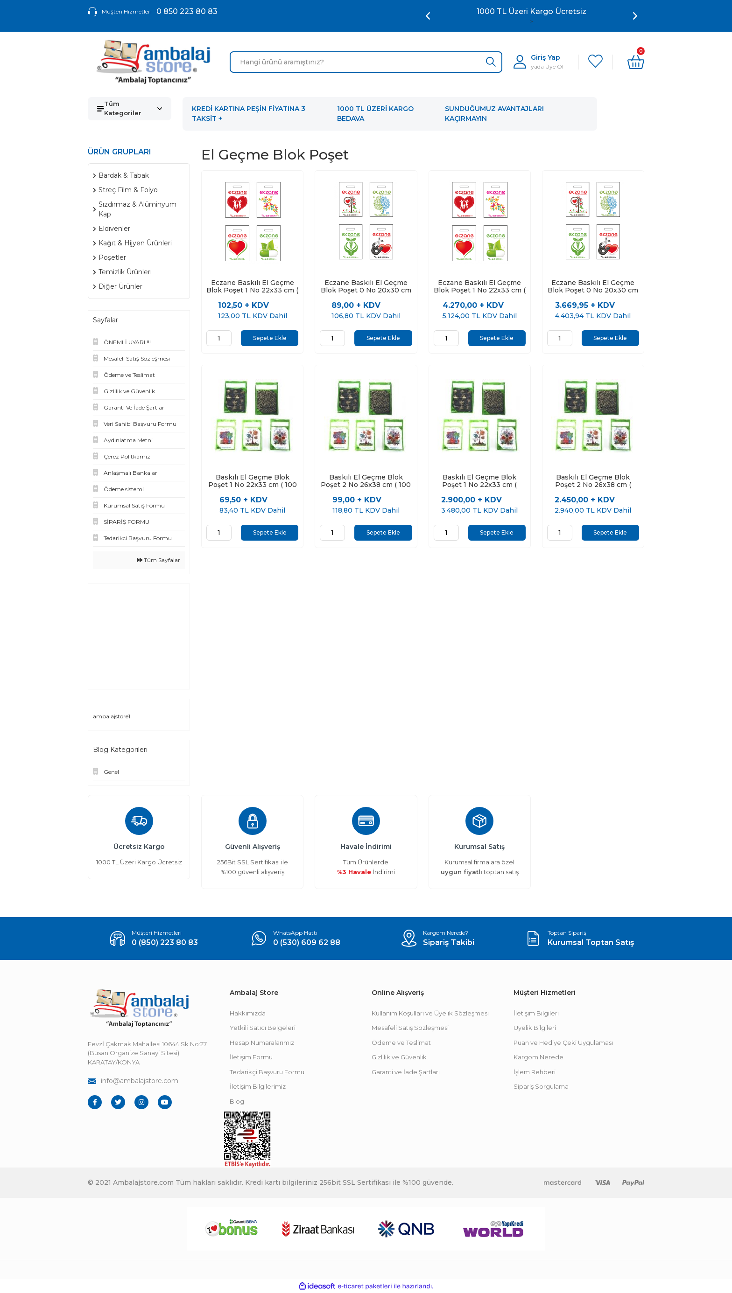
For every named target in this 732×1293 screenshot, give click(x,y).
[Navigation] (129, 108)
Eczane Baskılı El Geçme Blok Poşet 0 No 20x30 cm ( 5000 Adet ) (593, 286)
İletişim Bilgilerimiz (258, 1086)
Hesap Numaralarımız (262, 1042)
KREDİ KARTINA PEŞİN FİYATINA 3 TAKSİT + (248, 113)
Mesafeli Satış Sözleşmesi (410, 1027)
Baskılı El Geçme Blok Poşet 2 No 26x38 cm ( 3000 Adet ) (593, 480)
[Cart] (635, 62)
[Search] (366, 62)
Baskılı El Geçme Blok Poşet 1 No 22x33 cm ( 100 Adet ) (252, 480)
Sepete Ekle (270, 337)
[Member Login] (538, 62)
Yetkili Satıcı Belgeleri (263, 1027)
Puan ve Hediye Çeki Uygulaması (563, 1042)
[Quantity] (219, 338)
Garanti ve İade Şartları (406, 1072)
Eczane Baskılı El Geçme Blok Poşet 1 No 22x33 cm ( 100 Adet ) (252, 286)
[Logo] (153, 62)
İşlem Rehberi (535, 1072)
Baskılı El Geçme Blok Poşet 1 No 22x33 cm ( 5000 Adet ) (479, 480)
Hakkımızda (248, 1013)
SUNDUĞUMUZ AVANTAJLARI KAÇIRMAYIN (494, 113)
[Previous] (428, 16)
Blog (237, 1101)
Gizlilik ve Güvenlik (399, 1057)
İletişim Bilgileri (536, 1013)
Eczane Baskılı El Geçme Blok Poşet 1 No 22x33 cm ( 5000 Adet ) (480, 286)
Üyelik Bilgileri (535, 1027)
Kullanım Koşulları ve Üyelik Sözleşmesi (430, 1013)
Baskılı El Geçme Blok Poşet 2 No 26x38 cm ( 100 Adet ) (366, 480)
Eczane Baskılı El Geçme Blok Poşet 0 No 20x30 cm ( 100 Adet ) (366, 286)
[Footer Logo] (139, 1008)
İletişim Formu (251, 1057)
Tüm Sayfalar (158, 559)
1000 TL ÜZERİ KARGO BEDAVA (375, 113)
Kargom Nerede (538, 1057)
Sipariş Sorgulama (541, 1086)
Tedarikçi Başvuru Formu (267, 1072)
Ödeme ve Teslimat (401, 1042)
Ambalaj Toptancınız (531, 11)
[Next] (635, 16)
